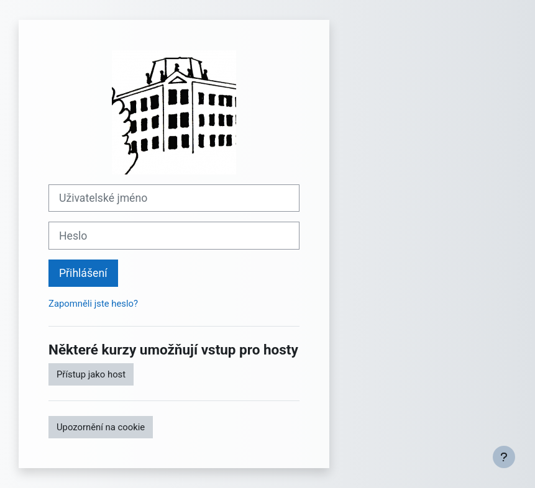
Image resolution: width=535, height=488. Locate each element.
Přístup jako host (91, 374)
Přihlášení (83, 273)
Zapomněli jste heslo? (93, 303)
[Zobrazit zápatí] (504, 457)
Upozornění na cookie (101, 427)
